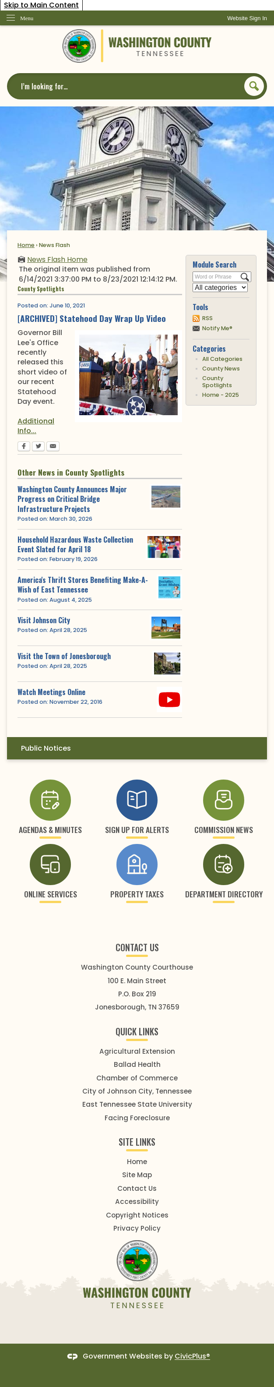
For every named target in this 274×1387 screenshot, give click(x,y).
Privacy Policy (137, 1228)
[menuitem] (137, 748)
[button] (254, 86)
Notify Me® (217, 328)
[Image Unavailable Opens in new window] (167, 663)
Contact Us (137, 1188)
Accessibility (137, 1201)
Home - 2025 (220, 395)
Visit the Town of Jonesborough (64, 656)
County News (221, 368)
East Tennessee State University (137, 1104)
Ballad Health (137, 1064)
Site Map (137, 1174)
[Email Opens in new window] (53, 447)
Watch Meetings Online (51, 692)
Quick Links (137, 1031)
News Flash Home (57, 260)
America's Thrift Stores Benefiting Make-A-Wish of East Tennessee (83, 585)
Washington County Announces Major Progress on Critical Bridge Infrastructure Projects (72, 499)
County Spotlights (217, 381)
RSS (207, 318)
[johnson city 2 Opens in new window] (166, 627)
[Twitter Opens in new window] (38, 447)
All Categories (222, 359)
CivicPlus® (192, 1357)
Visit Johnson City (44, 620)
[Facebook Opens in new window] (24, 447)
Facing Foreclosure (137, 1117)
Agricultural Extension (137, 1051)
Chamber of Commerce (137, 1078)
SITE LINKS (137, 1141)
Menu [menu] (26, 18)
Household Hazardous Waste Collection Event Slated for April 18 (75, 544)
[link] (247, 18)
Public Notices (46, 748)
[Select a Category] (220, 287)
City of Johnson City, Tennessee (137, 1091)
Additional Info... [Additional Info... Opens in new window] (36, 426)
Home (26, 245)
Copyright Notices (137, 1215)
